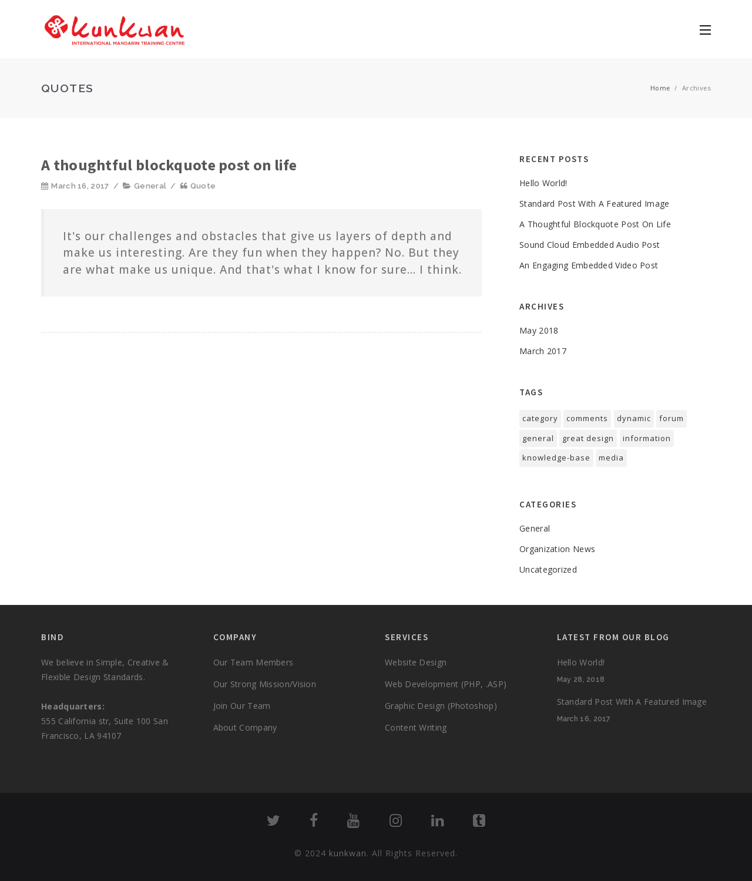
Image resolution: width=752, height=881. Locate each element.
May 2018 (538, 330)
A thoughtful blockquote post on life (169, 164)
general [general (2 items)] (538, 438)
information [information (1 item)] (647, 438)
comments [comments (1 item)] (587, 418)
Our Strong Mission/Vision (265, 684)
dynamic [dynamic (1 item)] (634, 418)
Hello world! (543, 183)
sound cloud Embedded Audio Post (589, 244)
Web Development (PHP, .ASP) (445, 684)
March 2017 (542, 351)
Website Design (415, 662)
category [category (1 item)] (540, 418)
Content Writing (416, 727)
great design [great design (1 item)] (588, 438)
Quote (203, 185)
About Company (245, 727)
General (150, 185)
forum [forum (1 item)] (671, 418)
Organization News (557, 548)
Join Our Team (242, 705)
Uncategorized (548, 569)
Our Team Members (253, 662)
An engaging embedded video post (588, 265)
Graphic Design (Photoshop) (441, 705)
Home (660, 87)
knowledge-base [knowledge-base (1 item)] (556, 457)
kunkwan (348, 853)
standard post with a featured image (594, 203)
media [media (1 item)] (611, 457)
